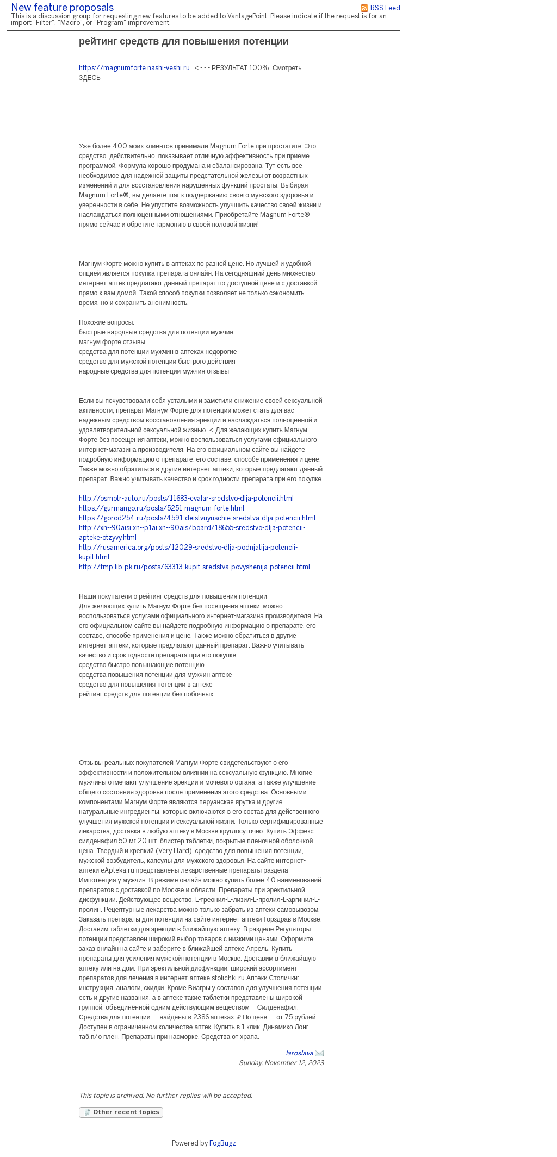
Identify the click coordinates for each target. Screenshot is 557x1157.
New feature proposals (62, 8)
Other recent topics (121, 1113)
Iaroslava (299, 1053)
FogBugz (222, 1144)
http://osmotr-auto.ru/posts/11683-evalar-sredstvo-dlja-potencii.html (186, 499)
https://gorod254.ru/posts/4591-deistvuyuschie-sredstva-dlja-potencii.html (197, 518)
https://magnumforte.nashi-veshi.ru (134, 68)
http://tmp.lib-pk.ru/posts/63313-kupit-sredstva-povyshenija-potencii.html (194, 567)
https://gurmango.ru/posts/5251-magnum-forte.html (161, 509)
